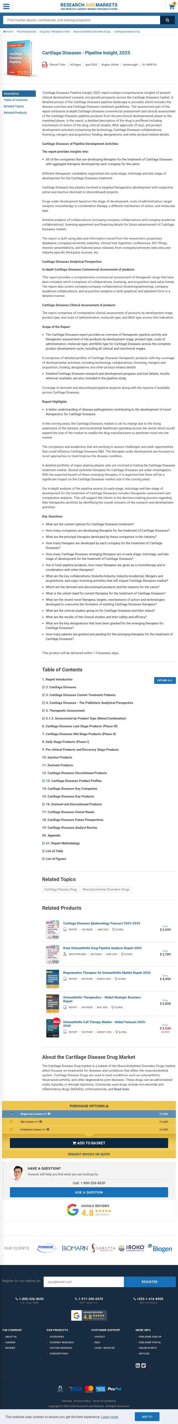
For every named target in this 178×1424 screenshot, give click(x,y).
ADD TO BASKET (88, 1143)
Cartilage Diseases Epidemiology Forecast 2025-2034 (101, 923)
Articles (144, 1353)
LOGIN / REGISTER (104, 1348)
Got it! (147, 1417)
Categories (57, 1336)
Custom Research (61, 1348)
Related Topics (14, 106)
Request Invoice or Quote (89, 1154)
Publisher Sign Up (150, 1336)
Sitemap (67, 1400)
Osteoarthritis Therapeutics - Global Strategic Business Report (102, 999)
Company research (62, 1342)
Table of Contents (16, 100)
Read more (121, 1089)
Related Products (15, 112)
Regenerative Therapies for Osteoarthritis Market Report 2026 (107, 973)
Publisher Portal (150, 1342)
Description (11, 93)
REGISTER (150, 1282)
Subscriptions (59, 1353)
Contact (99, 1336)
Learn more (109, 1417)
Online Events (148, 1348)
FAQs (97, 1342)
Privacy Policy (82, 1400)
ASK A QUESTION (89, 1192)
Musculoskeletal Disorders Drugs (106, 889)
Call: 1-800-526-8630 (89, 1183)
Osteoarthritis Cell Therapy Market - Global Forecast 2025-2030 (104, 1024)
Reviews (10, 1348)
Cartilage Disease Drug (60, 889)
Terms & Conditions (104, 1400)
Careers (10, 1342)
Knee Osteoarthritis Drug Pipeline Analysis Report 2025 (102, 948)
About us (11, 1336)
